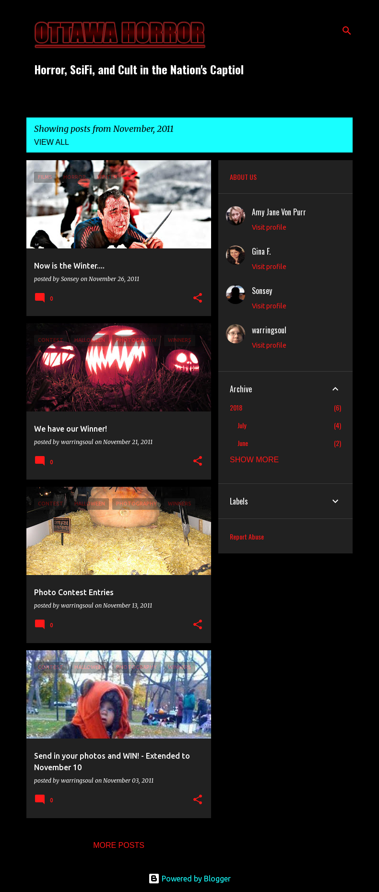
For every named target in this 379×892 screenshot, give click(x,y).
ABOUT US (243, 177)
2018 (236, 407)
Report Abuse (247, 536)
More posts (118, 845)
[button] (197, 298)
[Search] (347, 30)
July (241, 425)
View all (51, 142)
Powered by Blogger (189, 878)
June (242, 443)
